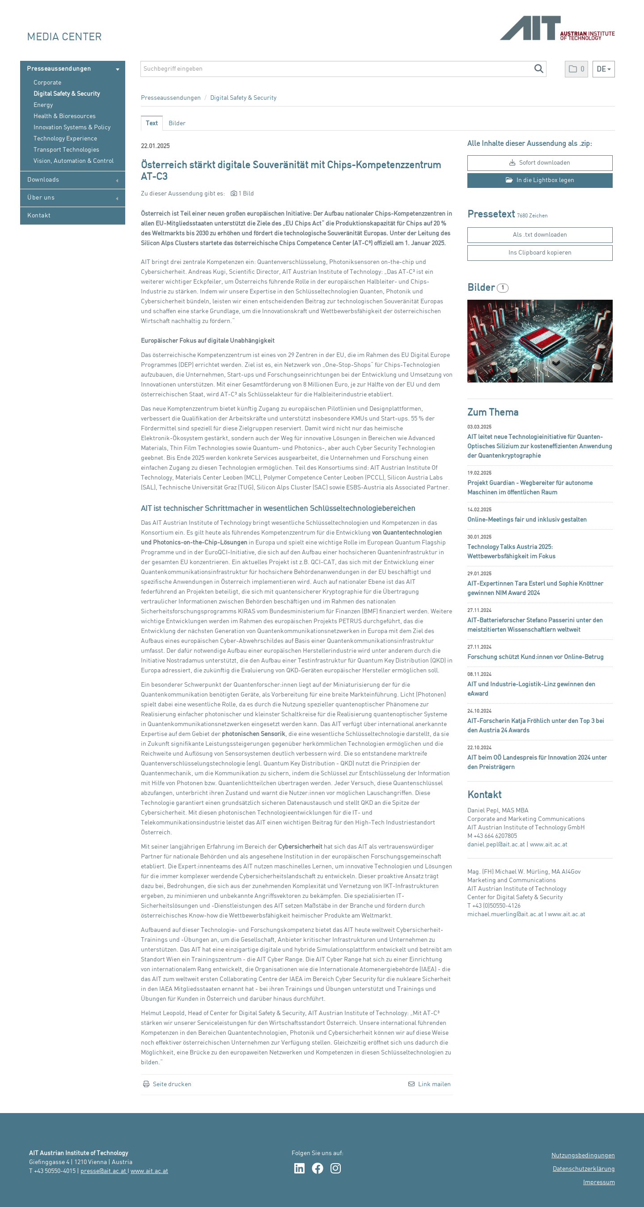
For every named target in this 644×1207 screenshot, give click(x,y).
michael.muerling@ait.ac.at (505, 914)
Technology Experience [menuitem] (65, 139)
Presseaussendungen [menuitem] (73, 69)
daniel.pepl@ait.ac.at (496, 845)
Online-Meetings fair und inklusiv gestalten (527, 520)
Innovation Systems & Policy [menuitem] (72, 127)
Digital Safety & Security (243, 98)
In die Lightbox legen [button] (540, 180)
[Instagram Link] (335, 1169)
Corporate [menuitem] (47, 83)
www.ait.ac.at (549, 845)
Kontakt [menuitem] (39, 215)
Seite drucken (172, 1084)
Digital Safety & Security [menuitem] (67, 94)
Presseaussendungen (171, 98)
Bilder (482, 288)
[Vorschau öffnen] (540, 341)
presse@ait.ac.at (103, 1171)
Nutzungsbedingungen (583, 1155)
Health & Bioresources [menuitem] (65, 116)
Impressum (599, 1182)
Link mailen (434, 1084)
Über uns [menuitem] (72, 198)
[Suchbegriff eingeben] (343, 69)
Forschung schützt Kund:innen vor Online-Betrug (535, 657)
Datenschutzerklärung (584, 1169)
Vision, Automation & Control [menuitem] (74, 161)
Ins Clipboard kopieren (540, 253)
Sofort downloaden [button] (539, 162)
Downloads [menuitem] (72, 180)
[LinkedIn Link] (299, 1169)
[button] (539, 69)
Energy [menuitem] (43, 105)
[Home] (557, 23)
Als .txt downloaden (540, 235)
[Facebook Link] (317, 1169)
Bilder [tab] (177, 123)
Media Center (64, 37)
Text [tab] (152, 123)
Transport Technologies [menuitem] (66, 150)
